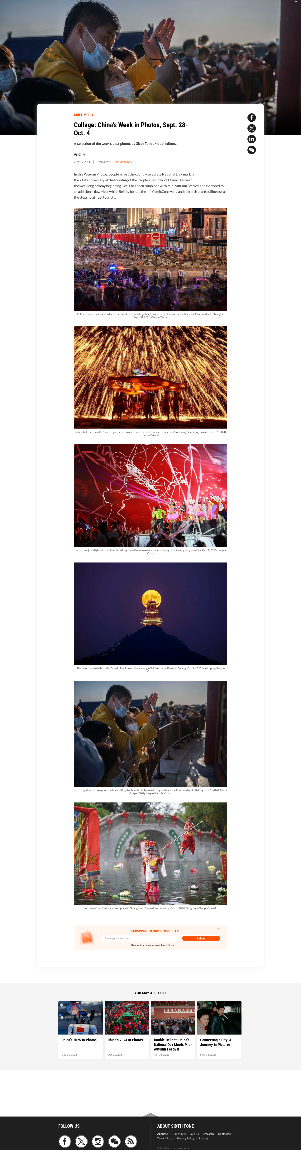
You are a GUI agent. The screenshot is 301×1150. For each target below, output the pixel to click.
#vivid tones (124, 162)
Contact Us (224, 1133)
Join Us (194, 1133)
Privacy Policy (185, 1138)
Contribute (179, 1133)
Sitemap (203, 1138)
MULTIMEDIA (84, 114)
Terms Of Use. (168, 945)
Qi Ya (81, 154)
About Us (162, 1133)
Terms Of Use (165, 1138)
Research (208, 1133)
